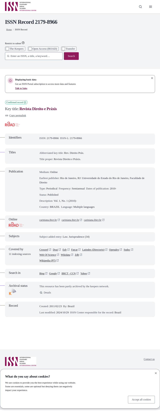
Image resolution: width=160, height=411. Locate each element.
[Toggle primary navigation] (150, 6)
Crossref (44, 250)
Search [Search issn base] (71, 56)
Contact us (149, 360)
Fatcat (75, 250)
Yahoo (85, 274)
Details (46, 294)
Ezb (65, 250)
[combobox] (32, 56)
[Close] (156, 373)
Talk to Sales (21, 88)
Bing (42, 274)
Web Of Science (48, 255)
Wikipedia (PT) (48, 261)
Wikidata (67, 255)
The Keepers (17, 48)
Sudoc (131, 250)
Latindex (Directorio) (96, 250)
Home (9, 29)
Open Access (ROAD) (44, 48)
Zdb (79, 255)
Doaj (56, 250)
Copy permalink (16, 115)
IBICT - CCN (70, 274)
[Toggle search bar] (139, 6)
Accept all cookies (140, 399)
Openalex (117, 250)
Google (54, 274)
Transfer (70, 48)
